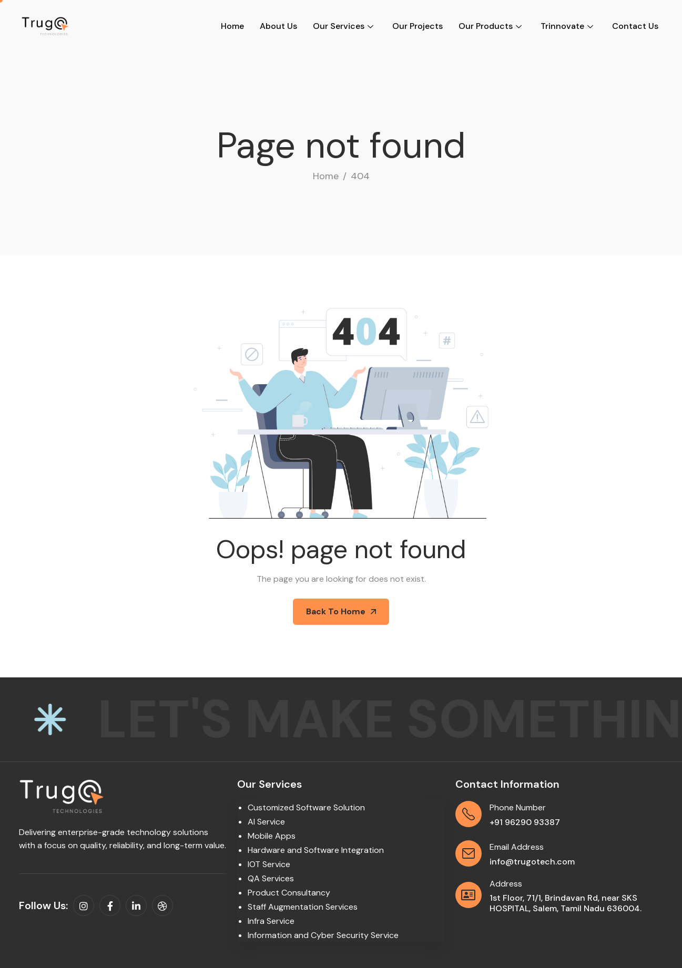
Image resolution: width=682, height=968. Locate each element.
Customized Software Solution (306, 807)
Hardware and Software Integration (316, 850)
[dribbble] (162, 905)
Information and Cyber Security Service (323, 935)
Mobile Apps (272, 835)
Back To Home (341, 611)
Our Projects (417, 26)
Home (232, 26)
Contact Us (635, 26)
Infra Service (271, 920)
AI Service (266, 821)
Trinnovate (567, 26)
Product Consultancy (289, 892)
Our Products (490, 26)
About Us (278, 26)
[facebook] (109, 905)
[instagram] (83, 905)
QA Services (271, 878)
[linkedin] (136, 905)
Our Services (343, 26)
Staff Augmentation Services (303, 906)
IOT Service (269, 864)
